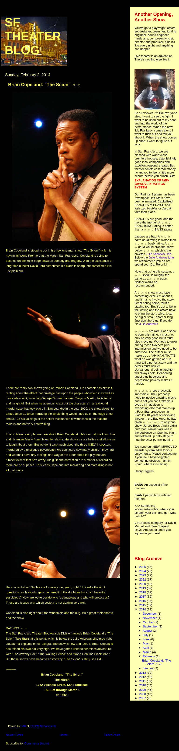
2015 (143, 605)
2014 (143, 609)
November (150, 618)
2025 (143, 567)
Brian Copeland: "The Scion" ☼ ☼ (44, 84)
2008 (143, 694)
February (149, 656)
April (146, 647)
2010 (143, 685)
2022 (143, 579)
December (150, 613)
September (150, 626)
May (146, 643)
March (147, 652)
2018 (143, 592)
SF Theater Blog (33, 36)
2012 (143, 677)
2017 (143, 596)
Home (64, 735)
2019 (143, 588)
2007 (143, 698)
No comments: (49, 726)
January (149, 668)
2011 (143, 681)
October (149, 622)
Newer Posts (14, 735)
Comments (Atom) (36, 743)
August (148, 630)
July (146, 635)
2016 (143, 601)
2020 (143, 584)
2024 (143, 571)
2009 (143, 689)
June (146, 639)
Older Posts (112, 735)
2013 (143, 672)
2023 (143, 575)
